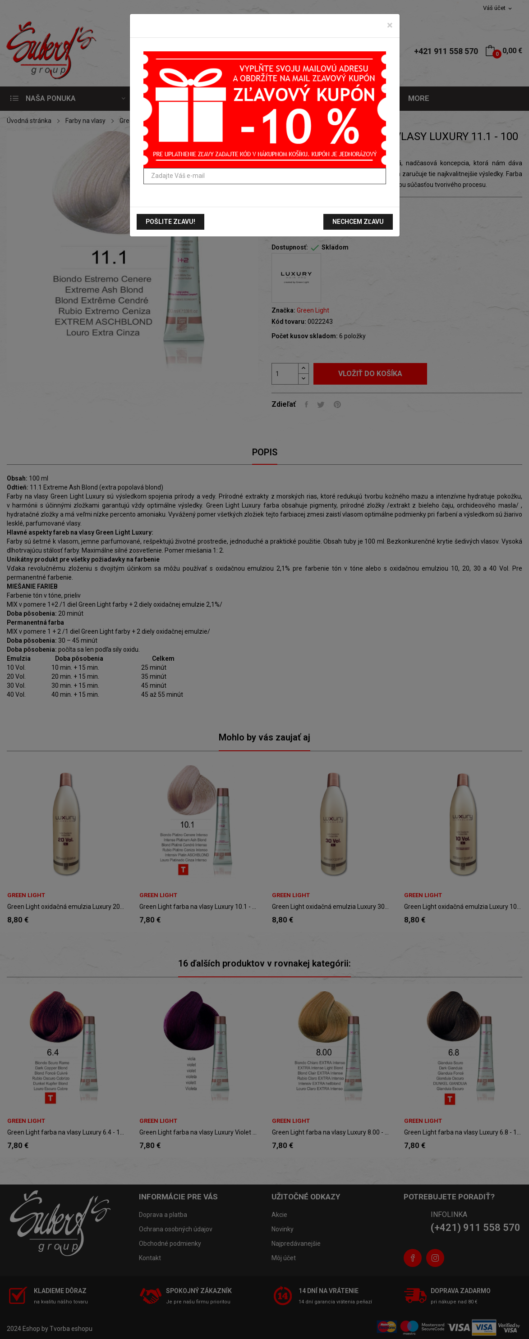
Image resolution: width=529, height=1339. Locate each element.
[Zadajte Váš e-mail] (264, 176)
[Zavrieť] (390, 25)
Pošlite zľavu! (170, 221)
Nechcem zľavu (358, 221)
